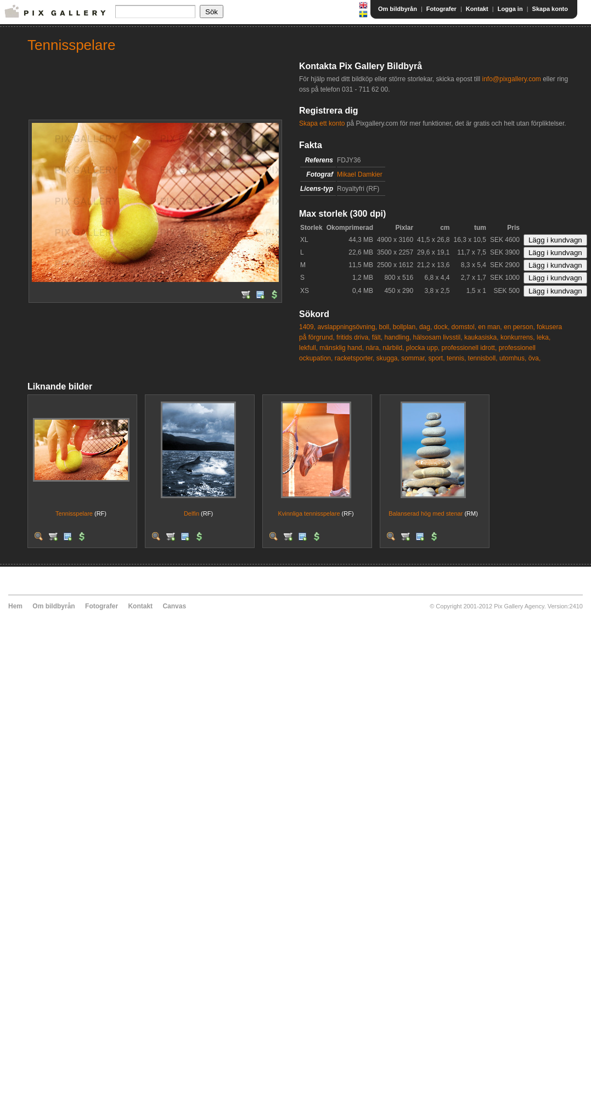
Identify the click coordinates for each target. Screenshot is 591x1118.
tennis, (456, 358)
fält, (377, 337)
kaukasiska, (481, 337)
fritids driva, (353, 337)
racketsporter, (355, 358)
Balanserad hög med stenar (426, 513)
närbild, (393, 348)
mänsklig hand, (341, 348)
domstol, (464, 327)
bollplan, (405, 327)
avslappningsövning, (347, 327)
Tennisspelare (74, 513)
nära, (372, 348)
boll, (385, 327)
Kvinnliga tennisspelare (309, 513)
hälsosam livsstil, (438, 337)
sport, (437, 358)
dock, (442, 327)
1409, (307, 327)
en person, (519, 327)
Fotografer (441, 8)
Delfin (191, 513)
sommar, (413, 358)
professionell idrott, (469, 348)
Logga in (510, 8)
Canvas (174, 606)
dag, (425, 327)
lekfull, (308, 348)
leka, (543, 337)
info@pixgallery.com (511, 79)
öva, (534, 358)
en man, (490, 327)
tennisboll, (483, 358)
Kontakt (477, 8)
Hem (15, 606)
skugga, (387, 358)
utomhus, (512, 358)
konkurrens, (517, 337)
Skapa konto (550, 8)
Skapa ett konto (322, 123)
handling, (397, 337)
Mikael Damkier (359, 174)
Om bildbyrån (397, 8)
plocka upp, (423, 348)
